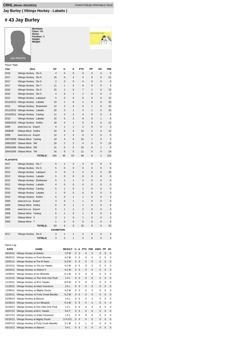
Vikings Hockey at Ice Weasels (33, 274)
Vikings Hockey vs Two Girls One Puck (37, 278)
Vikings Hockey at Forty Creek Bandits (37, 323)
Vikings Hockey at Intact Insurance (35, 286)
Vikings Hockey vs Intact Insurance (35, 315)
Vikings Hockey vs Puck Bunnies (34, 257)
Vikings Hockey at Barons (30, 298)
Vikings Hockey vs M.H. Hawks (33, 282)
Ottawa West (25, 131)
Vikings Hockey (26, 73)
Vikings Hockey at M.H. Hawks (33, 311)
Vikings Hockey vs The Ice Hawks (34, 265)
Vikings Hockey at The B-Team (33, 261)
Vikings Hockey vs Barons (30, 327)
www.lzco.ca (25, 126)
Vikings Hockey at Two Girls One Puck (37, 307)
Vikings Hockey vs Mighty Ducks (34, 290)
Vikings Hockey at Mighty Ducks (33, 319)
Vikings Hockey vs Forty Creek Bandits (37, 294)
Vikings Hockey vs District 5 (31, 269)
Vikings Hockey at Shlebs (30, 253)
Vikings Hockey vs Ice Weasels (33, 302)
